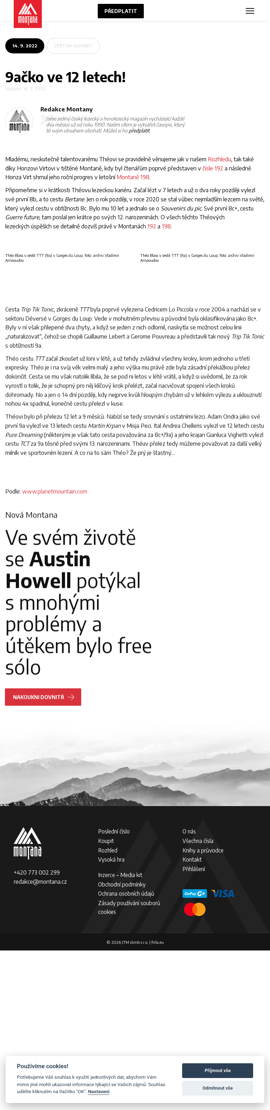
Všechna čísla (197, 1000)
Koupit (106, 1000)
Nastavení (98, 1091)
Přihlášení (193, 1028)
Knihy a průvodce (203, 1009)
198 (166, 226)
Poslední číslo (114, 990)
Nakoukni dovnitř (40, 889)
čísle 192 (212, 168)
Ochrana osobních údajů (126, 1053)
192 (151, 226)
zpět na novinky (73, 45)
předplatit (139, 131)
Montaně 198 (133, 177)
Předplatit (120, 11)
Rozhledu (219, 159)
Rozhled (107, 1009)
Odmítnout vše (217, 1088)
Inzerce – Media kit (120, 1034)
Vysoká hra (111, 1018)
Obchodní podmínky (122, 1043)
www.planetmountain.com (54, 683)
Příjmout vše (218, 1070)
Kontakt (192, 1018)
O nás (189, 990)
